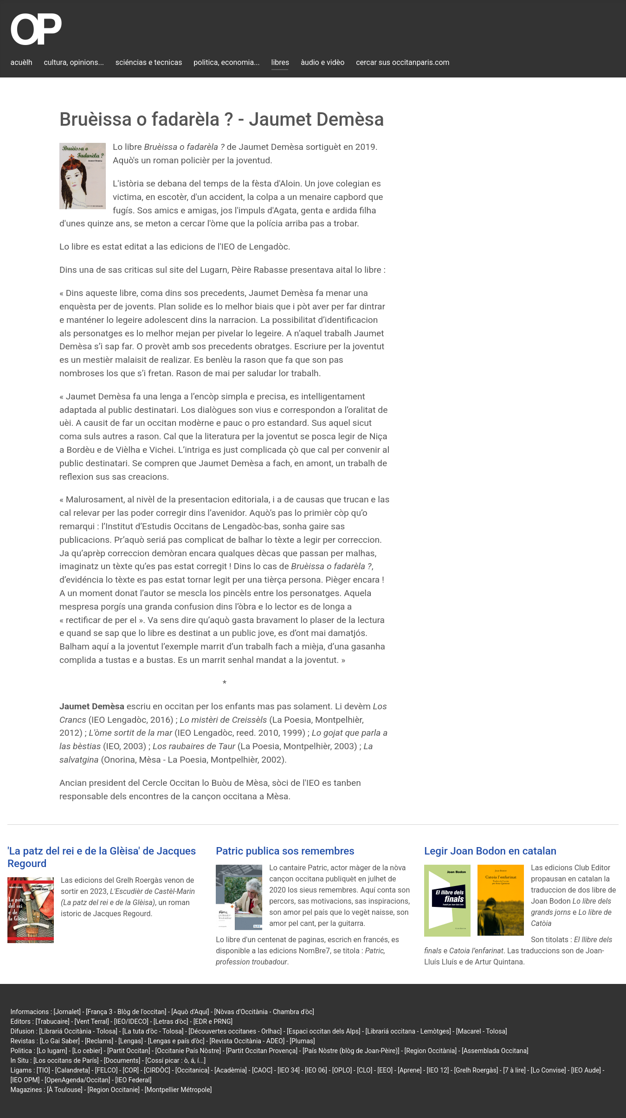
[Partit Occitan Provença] (261, 1050)
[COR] (131, 1070)
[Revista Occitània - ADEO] (247, 1041)
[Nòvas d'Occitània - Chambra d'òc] (264, 1011)
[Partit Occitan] (128, 1050)
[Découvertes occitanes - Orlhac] (235, 1031)
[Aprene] (410, 1070)
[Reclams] (99, 1041)
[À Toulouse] (65, 1089)
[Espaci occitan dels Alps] (324, 1031)
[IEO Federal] (133, 1080)
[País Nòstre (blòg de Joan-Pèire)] (351, 1050)
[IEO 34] (289, 1070)
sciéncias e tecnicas (149, 62)
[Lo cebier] (87, 1050)
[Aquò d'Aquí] (190, 1011)
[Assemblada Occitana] (495, 1050)
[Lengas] (130, 1041)
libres (280, 62)
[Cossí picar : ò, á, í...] (175, 1060)
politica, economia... (226, 62)
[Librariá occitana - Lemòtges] (408, 1031)
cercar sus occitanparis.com (402, 62)
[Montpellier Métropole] (178, 1089)
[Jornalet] (67, 1011)
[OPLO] (342, 1070)
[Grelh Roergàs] (476, 1070)
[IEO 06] (316, 1070)
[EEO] (385, 1070)
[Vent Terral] (92, 1021)
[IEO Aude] (586, 1070)
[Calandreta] (72, 1070)
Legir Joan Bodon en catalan (490, 851)
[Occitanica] (192, 1070)
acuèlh (21, 62)
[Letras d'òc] (171, 1021)
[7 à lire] (514, 1070)
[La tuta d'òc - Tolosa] (153, 1031)
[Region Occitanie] (114, 1089)
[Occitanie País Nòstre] (188, 1050)
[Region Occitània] (431, 1050)
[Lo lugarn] (52, 1050)
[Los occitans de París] (66, 1060)
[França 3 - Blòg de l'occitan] (126, 1011)
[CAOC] (262, 1070)
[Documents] (122, 1060)
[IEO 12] (438, 1070)
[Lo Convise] (548, 1070)
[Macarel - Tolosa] (481, 1031)
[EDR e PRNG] (213, 1021)
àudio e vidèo (322, 62)
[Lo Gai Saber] (60, 1041)
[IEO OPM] (25, 1080)
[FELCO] (106, 1070)
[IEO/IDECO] (131, 1021)
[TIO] (43, 1070)
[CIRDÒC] (157, 1070)
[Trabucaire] (52, 1021)
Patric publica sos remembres (285, 851)
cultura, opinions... (74, 62)
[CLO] (364, 1070)
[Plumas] (302, 1041)
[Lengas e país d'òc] (176, 1041)
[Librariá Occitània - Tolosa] (78, 1031)
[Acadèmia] (230, 1070)
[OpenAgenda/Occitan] (77, 1080)
